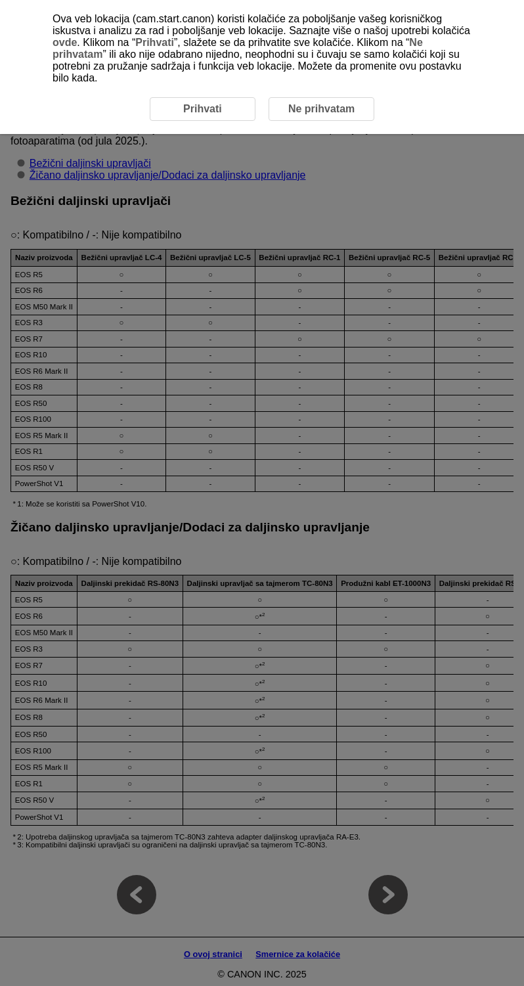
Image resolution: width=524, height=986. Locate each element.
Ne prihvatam (321, 108)
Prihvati (154, 42)
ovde (65, 42)
